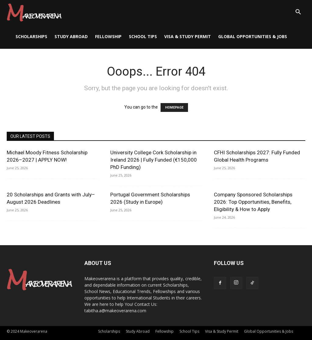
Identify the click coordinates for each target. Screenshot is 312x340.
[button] (298, 13)
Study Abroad (71, 36)
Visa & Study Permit (187, 36)
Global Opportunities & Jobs (252, 36)
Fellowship (108, 36)
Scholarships (31, 36)
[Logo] (34, 12)
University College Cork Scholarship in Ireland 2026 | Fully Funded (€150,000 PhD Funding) (153, 159)
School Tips (143, 36)
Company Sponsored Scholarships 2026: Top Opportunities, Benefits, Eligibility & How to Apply (253, 201)
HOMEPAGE (174, 107)
